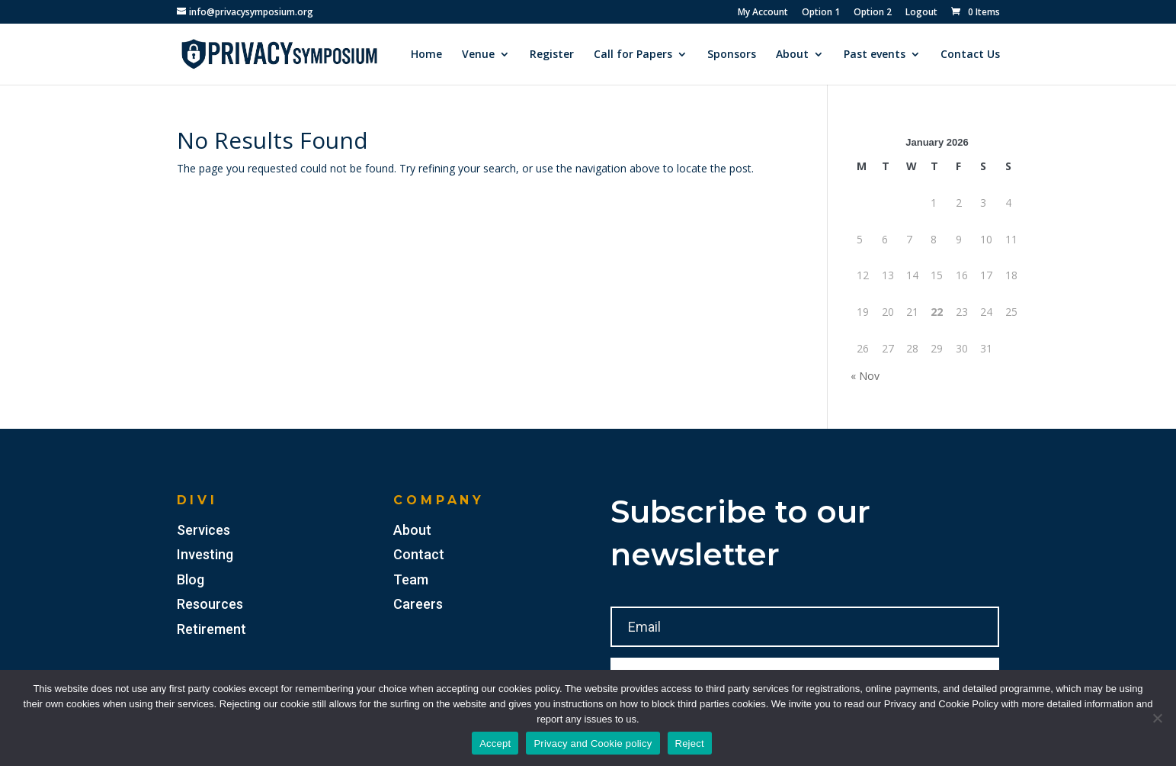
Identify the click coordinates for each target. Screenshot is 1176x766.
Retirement (211, 629)
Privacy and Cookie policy (593, 743)
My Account (763, 13)
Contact (418, 554)
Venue (478, 55)
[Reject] (1157, 718)
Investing (205, 554)
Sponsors (731, 55)
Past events (874, 55)
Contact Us (970, 55)
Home (426, 55)
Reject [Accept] (689, 743)
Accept (495, 743)
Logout (921, 13)
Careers (418, 604)
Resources (210, 604)
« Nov (865, 376)
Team (410, 579)
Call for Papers (633, 55)
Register (552, 55)
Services (203, 530)
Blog (190, 579)
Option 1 (821, 13)
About (792, 55)
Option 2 (873, 13)
